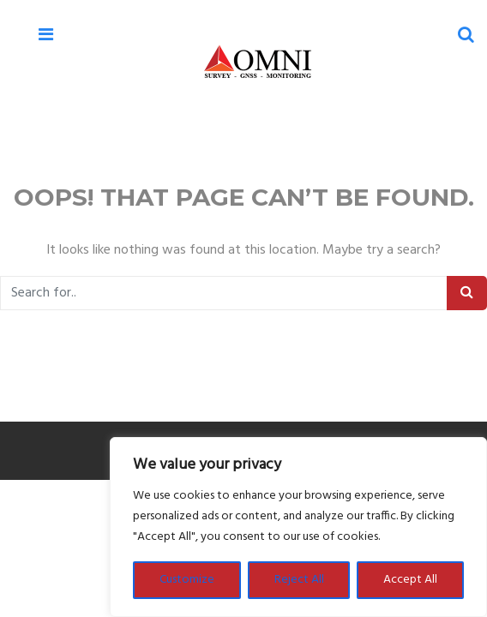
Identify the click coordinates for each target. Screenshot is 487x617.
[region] (298, 527)
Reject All (299, 580)
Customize (186, 580)
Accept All (410, 580)
